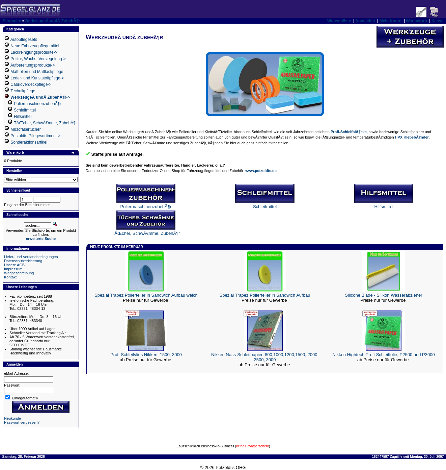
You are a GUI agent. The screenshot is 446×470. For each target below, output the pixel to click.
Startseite (12, 21)
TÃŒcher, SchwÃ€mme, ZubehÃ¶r (45, 123)
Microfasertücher (25, 129)
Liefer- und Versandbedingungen (31, 257)
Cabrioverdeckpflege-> (30, 84)
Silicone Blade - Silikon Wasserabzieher (383, 295)
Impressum (13, 269)
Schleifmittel (25, 110)
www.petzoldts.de (261, 171)
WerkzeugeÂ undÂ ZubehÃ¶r (52, 21)
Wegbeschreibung (19, 273)
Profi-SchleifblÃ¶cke (349, 132)
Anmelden (365, 21)
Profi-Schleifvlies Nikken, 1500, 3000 (146, 354)
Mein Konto (390, 21)
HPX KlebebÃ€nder (412, 137)
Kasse (437, 21)
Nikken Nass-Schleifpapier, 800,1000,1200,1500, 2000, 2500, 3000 (264, 357)
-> (40, 97)
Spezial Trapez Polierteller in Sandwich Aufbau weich (146, 295)
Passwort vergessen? (21, 422)
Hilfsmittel (22, 116)
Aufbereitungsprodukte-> (32, 65)
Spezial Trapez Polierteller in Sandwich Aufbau (265, 295)
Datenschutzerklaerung (23, 261)
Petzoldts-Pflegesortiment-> (35, 135)
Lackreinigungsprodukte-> (33, 52)
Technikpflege (22, 91)
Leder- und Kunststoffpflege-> (37, 78)
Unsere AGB (14, 265)
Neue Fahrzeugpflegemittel (34, 46)
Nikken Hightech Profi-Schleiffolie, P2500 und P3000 (383, 354)
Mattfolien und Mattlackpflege (36, 71)
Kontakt (10, 277)
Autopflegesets (23, 39)
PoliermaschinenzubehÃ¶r (37, 103)
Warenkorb (416, 21)
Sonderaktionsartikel (28, 142)
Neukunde (12, 418)
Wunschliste (339, 21)
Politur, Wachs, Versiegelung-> (37, 58)
